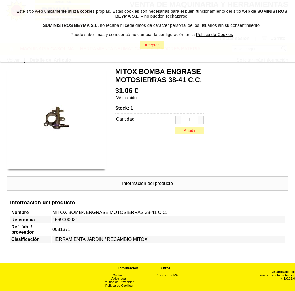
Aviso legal (118, 278)
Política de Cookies (119, 285)
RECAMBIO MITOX (127, 239)
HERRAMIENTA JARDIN (77, 239)
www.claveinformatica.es (277, 275)
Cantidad (125, 119)
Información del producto (147, 183)
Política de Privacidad (119, 282)
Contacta (119, 275)
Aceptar (152, 45)
